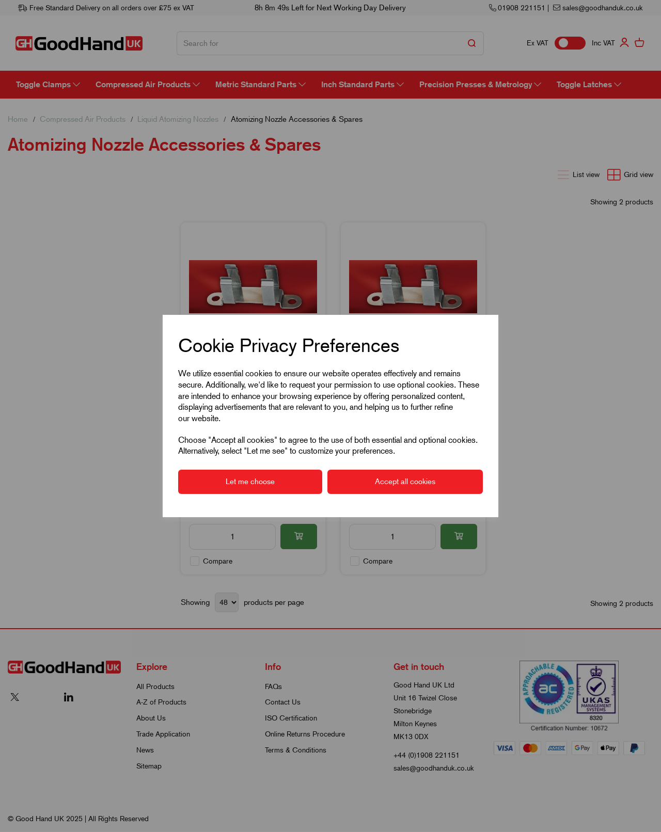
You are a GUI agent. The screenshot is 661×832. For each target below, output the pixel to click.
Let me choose (250, 481)
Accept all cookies (405, 481)
